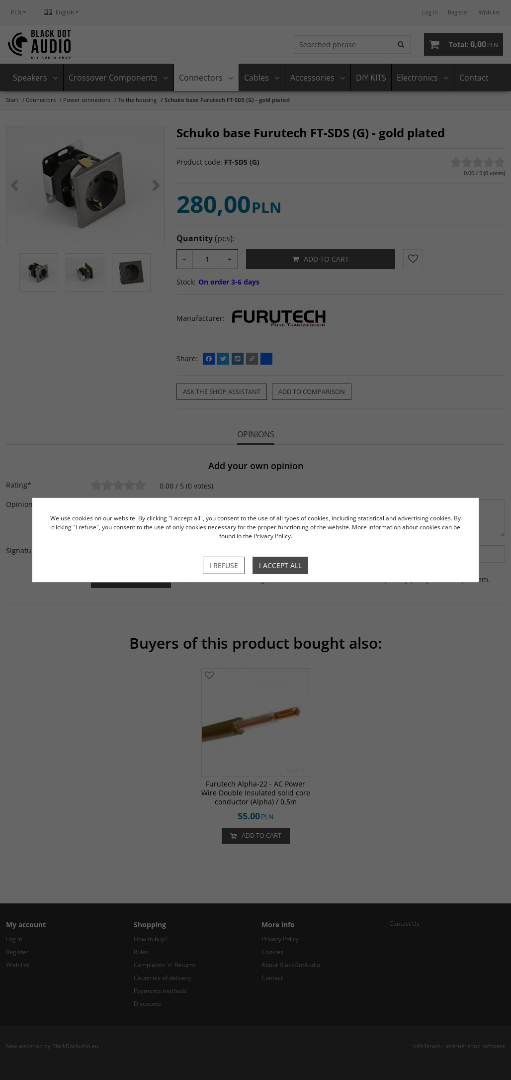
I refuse (223, 565)
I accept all (280, 565)
